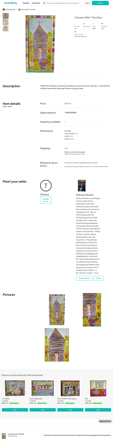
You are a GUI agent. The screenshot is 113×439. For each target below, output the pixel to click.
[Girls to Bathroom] (43, 388)
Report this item (105, 421)
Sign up (100, 3)
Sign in (87, 3)
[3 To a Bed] (15, 388)
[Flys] (98, 388)
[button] (26, 3)
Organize (26, 3)
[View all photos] (40, 44)
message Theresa (89, 166)
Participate (36, 3)
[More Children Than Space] (70, 388)
